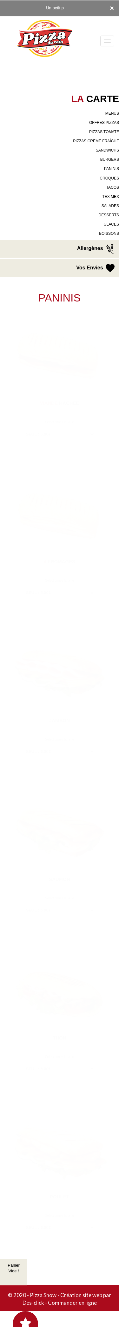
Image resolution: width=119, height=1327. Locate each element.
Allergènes (96, 248)
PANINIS (111, 168)
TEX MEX (110, 196)
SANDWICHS (107, 150)
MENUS (112, 113)
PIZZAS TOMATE (104, 132)
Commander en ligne (72, 1302)
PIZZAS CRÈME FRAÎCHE (96, 141)
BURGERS (109, 159)
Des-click (33, 1302)
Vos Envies (96, 268)
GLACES (111, 224)
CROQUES (109, 178)
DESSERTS (109, 215)
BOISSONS (109, 233)
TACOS (112, 187)
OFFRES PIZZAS (104, 122)
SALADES (110, 206)
